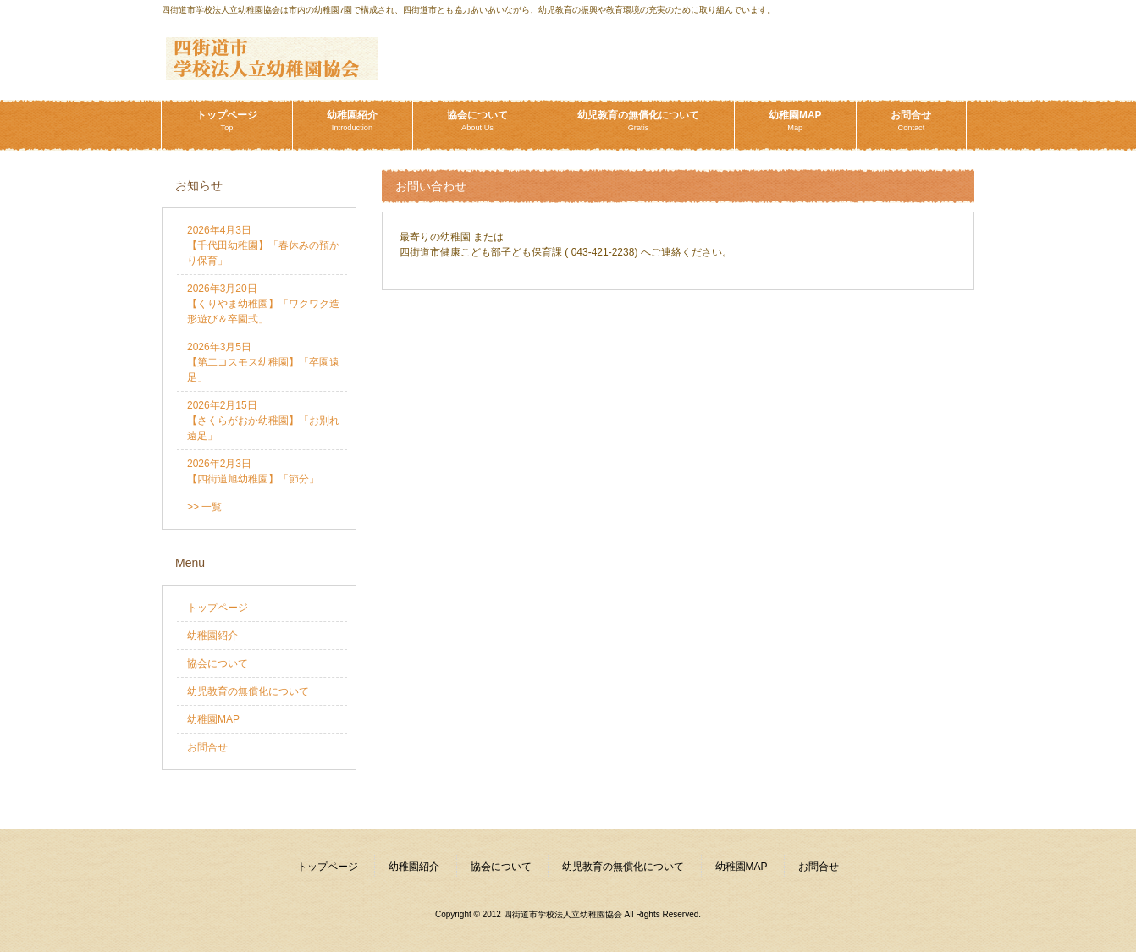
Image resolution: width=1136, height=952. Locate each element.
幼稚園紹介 (212, 635)
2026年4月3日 (263, 245)
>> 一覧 (204, 507)
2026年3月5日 (263, 362)
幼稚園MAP (213, 719)
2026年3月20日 (263, 304)
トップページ (217, 608)
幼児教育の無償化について (248, 691)
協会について (217, 663)
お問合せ (207, 747)
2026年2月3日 (253, 471)
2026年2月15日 (263, 420)
